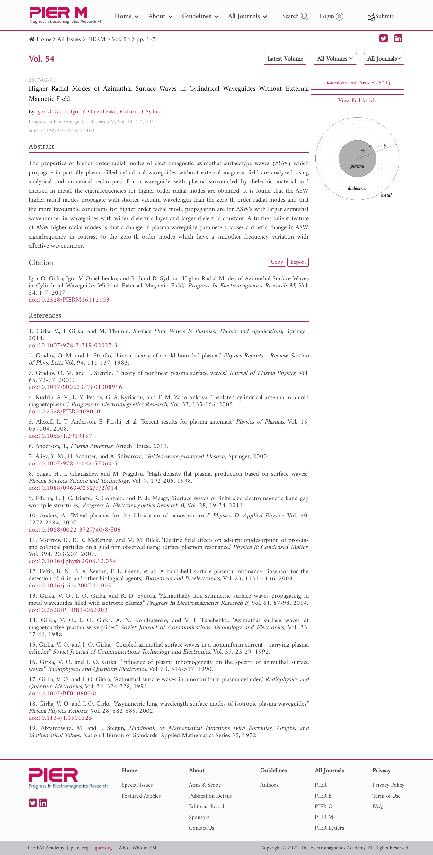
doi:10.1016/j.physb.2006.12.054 (72, 561)
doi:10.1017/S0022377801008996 (75, 387)
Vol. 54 (121, 39)
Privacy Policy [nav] (388, 785)
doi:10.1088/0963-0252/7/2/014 (73, 488)
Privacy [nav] (381, 771)
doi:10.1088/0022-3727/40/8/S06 (75, 530)
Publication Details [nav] (210, 796)
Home (43, 39)
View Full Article (357, 101)
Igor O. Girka (52, 112)
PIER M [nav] (324, 818)
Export (298, 262)
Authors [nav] (269, 785)
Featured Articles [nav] (141, 796)
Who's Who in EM (137, 848)
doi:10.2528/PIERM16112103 (62, 131)
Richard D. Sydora (140, 112)
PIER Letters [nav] (329, 828)
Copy (277, 262)
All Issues (69, 39)
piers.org (79, 848)
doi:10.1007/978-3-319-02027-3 (73, 345)
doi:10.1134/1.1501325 (60, 718)
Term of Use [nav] (386, 796)
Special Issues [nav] (137, 785)
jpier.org (103, 848)
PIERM (96, 39)
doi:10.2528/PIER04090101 (66, 412)
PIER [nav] (321, 785)
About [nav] (160, 16)
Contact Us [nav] (201, 828)
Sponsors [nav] (199, 818)
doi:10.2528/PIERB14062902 (68, 610)
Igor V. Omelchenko (94, 112)
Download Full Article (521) (357, 83)
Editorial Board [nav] (206, 807)
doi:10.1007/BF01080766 (63, 694)
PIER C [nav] (323, 807)
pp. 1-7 (146, 39)
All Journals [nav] (247, 16)
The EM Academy (45, 848)
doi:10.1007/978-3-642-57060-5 (73, 464)
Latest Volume (285, 59)
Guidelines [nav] (200, 16)
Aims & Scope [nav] (205, 785)
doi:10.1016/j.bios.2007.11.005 (70, 586)
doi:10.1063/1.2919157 (60, 436)
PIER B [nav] (323, 796)
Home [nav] (127, 16)
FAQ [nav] (377, 807)
